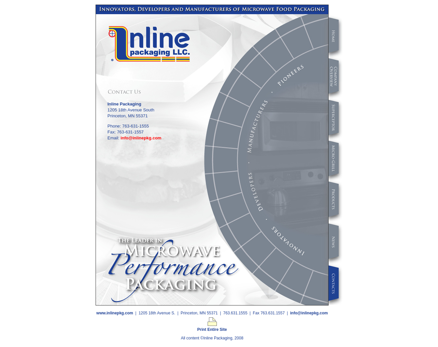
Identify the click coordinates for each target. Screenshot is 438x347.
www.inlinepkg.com (114, 313)
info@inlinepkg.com (141, 137)
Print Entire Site (212, 328)
